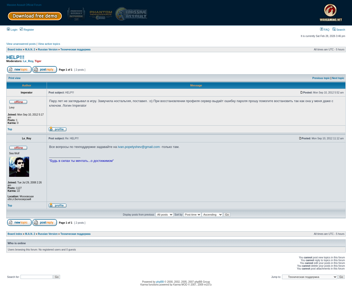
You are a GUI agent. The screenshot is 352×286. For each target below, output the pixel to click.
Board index (15, 49)
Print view (15, 78)
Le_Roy (28, 61)
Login (12, 29)
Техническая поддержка (75, 49)
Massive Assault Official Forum (24, 5)
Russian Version (48, 49)
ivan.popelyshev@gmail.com (139, 147)
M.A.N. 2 (30, 49)
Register (27, 29)
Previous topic (321, 78)
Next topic (338, 78)
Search (338, 29)
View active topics (49, 43)
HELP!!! (15, 57)
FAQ (324, 29)
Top (10, 129)
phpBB (160, 281)
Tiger (38, 61)
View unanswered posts (21, 43)
